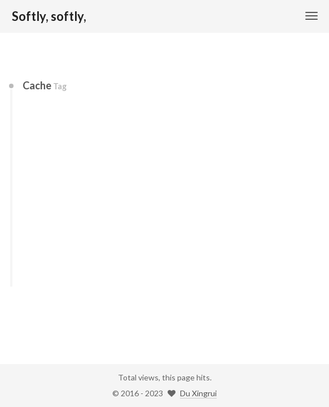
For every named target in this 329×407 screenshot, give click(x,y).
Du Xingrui (198, 393)
